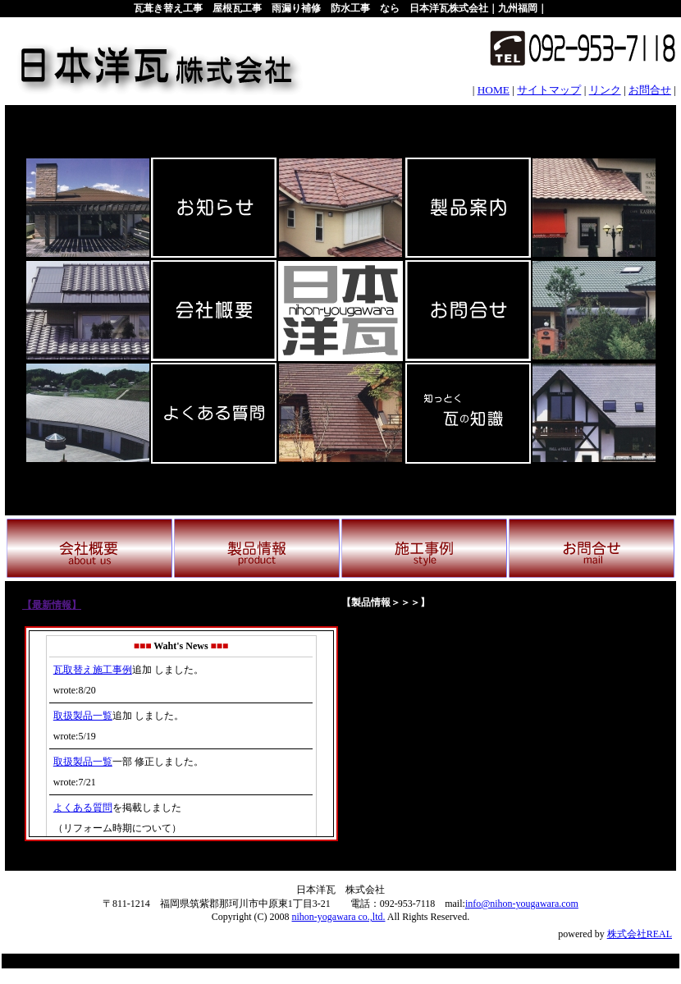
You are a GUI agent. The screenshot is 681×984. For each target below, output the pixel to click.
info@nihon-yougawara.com (521, 903)
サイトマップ (549, 90)
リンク (605, 90)
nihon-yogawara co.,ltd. (339, 916)
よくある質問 (82, 807)
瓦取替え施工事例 (92, 669)
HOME (494, 90)
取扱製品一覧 (82, 715)
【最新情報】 (51, 605)
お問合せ (649, 90)
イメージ (500, 733)
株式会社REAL (639, 934)
